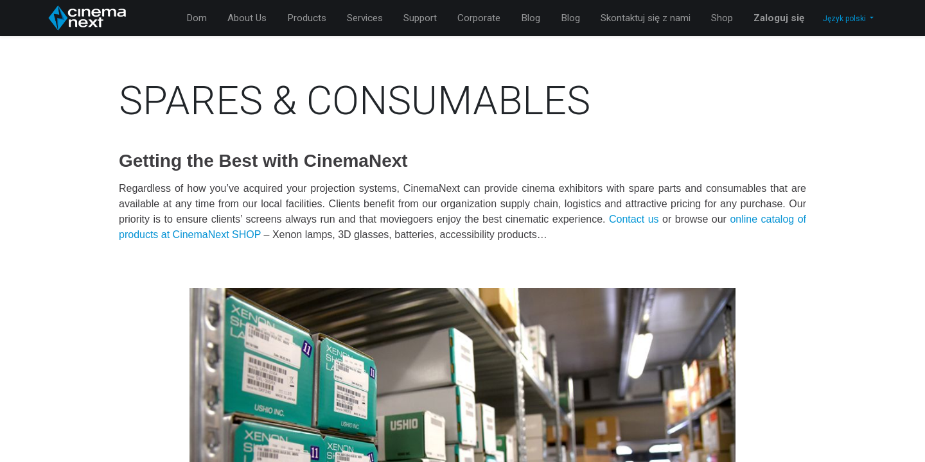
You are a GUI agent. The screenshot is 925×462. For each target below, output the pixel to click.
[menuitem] (196, 18)
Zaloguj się (778, 18)
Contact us (634, 219)
